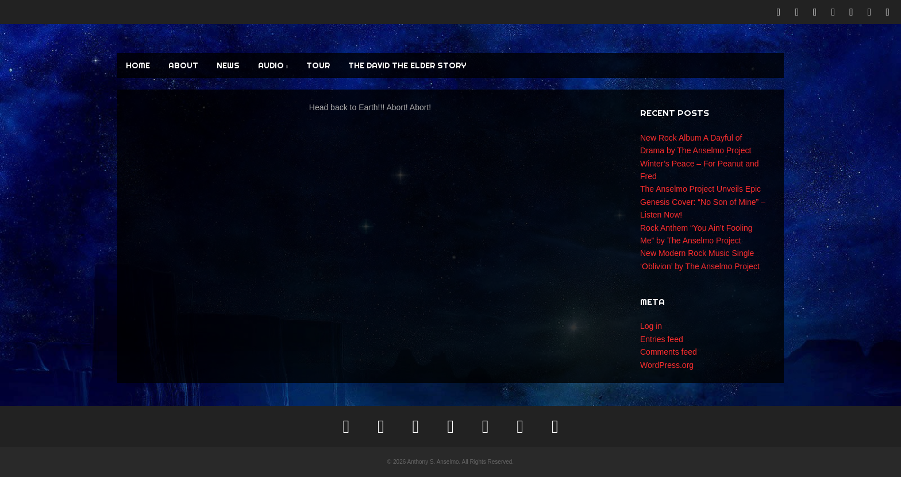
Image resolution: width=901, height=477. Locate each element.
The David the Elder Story (407, 65)
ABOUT (183, 65)
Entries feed (661, 339)
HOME (138, 65)
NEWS (228, 65)
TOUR (318, 65)
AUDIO (273, 65)
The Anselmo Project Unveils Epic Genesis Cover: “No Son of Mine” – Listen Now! (702, 201)
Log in (651, 326)
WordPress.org (667, 365)
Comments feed (668, 351)
